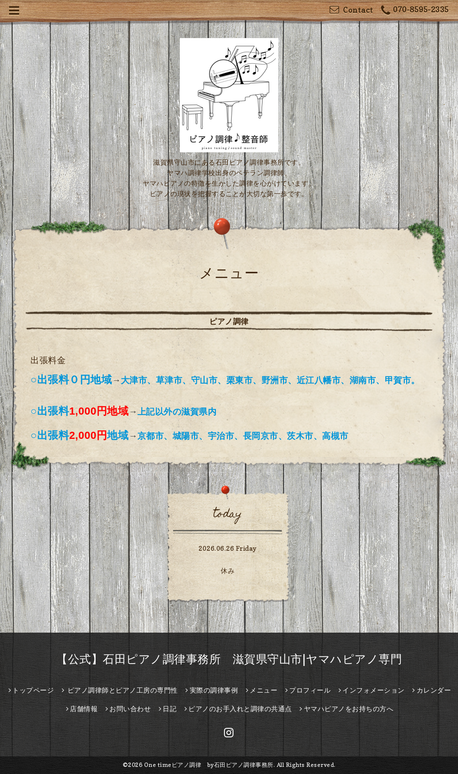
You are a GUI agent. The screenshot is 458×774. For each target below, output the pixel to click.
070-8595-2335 (415, 11)
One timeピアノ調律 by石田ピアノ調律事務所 (208, 764)
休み (227, 570)
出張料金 (48, 360)
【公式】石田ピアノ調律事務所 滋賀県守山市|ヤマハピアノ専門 (229, 659)
